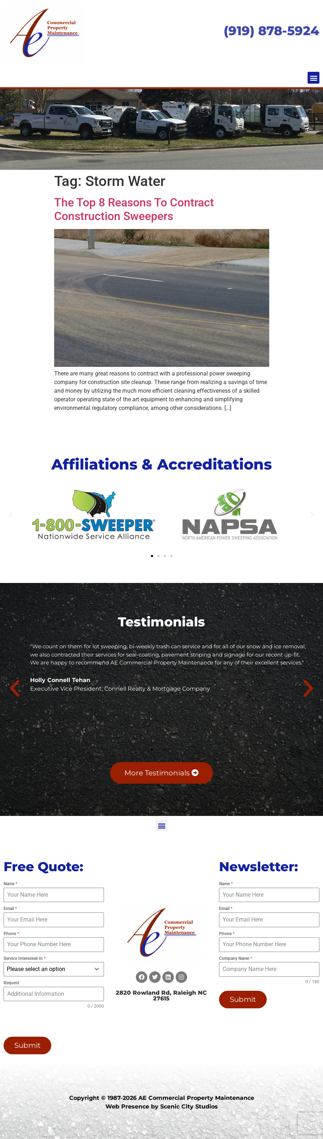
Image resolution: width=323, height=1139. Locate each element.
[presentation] (46, 1022)
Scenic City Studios (189, 1105)
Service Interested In (25, 958)
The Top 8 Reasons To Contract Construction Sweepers (134, 209)
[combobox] (54, 969)
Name (10, 883)
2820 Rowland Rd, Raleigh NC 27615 (161, 995)
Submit (27, 1045)
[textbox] (47, 969)
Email (10, 908)
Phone (11, 933)
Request (11, 982)
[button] (313, 78)
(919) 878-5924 (271, 30)
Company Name (235, 958)
